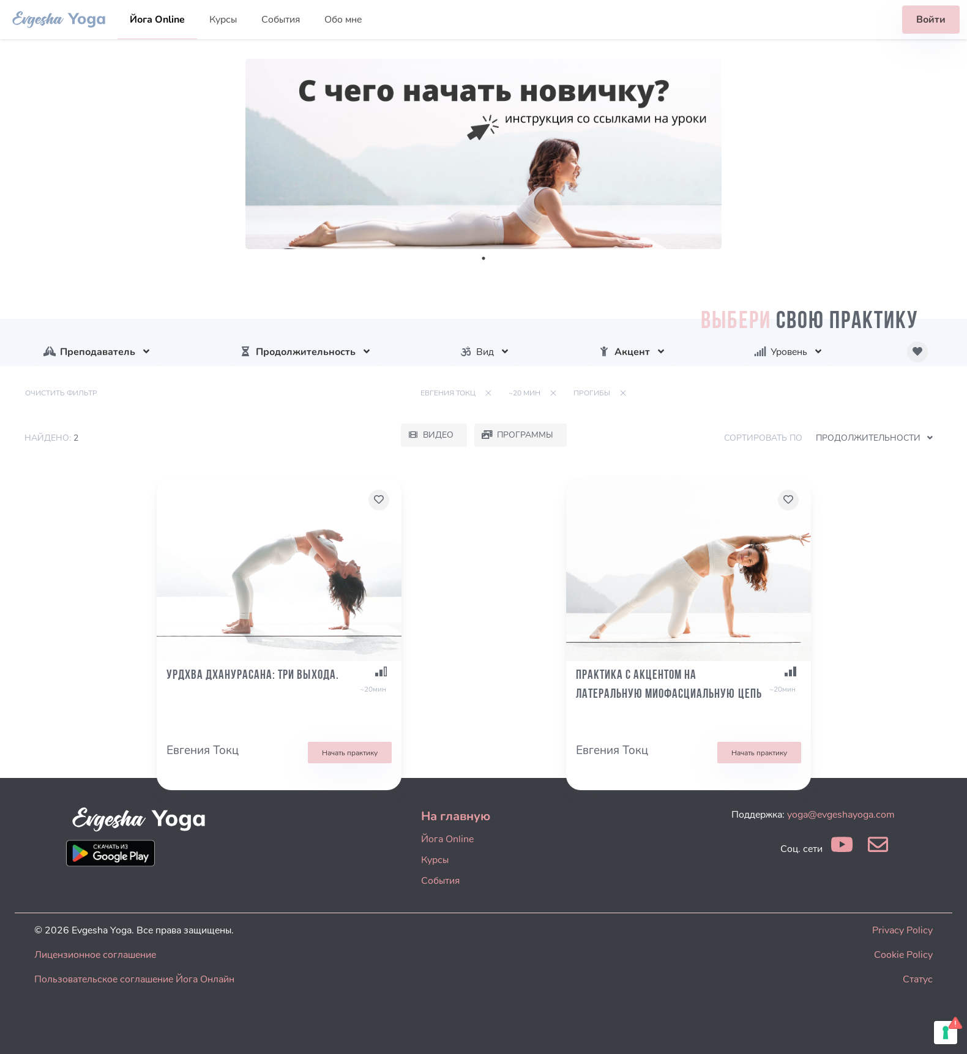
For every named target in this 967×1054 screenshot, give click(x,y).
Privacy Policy (902, 930)
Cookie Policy (903, 955)
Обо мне (343, 19)
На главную (455, 816)
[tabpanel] (483, 154)
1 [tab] (483, 258)
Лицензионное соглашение (95, 955)
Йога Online (157, 19)
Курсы (223, 19)
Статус (918, 979)
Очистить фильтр (61, 393)
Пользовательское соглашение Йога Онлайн (134, 979)
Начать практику (350, 753)
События (280, 19)
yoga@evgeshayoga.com (841, 814)
